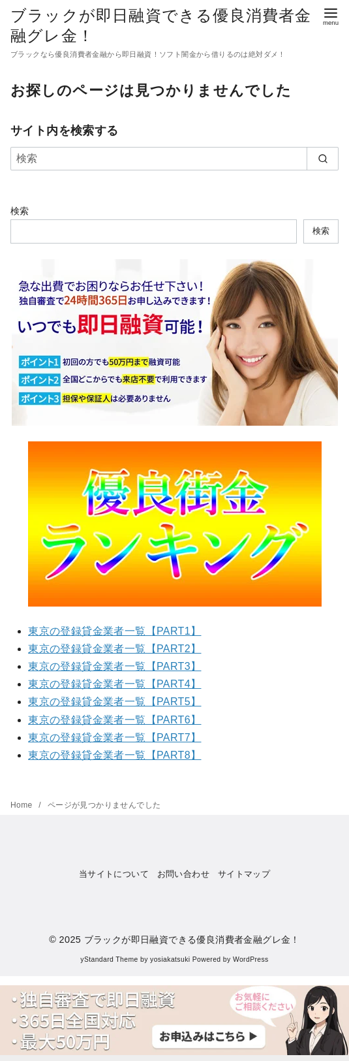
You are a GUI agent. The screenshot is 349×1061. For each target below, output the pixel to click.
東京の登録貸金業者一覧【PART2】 (114, 648)
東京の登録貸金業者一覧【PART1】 (114, 631)
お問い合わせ (183, 874)
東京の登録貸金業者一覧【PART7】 (114, 737)
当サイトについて (114, 874)
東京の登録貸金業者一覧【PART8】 (114, 755)
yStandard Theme (109, 959)
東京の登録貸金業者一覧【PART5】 (114, 701)
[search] (323, 158)
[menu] (330, 15)
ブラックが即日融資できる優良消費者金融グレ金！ (192, 939)
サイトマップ (244, 874)
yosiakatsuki (170, 959)
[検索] (174, 158)
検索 (19, 211)
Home (22, 805)
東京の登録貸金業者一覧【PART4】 (114, 683)
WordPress (251, 959)
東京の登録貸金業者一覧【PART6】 (114, 719)
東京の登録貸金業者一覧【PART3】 (114, 666)
